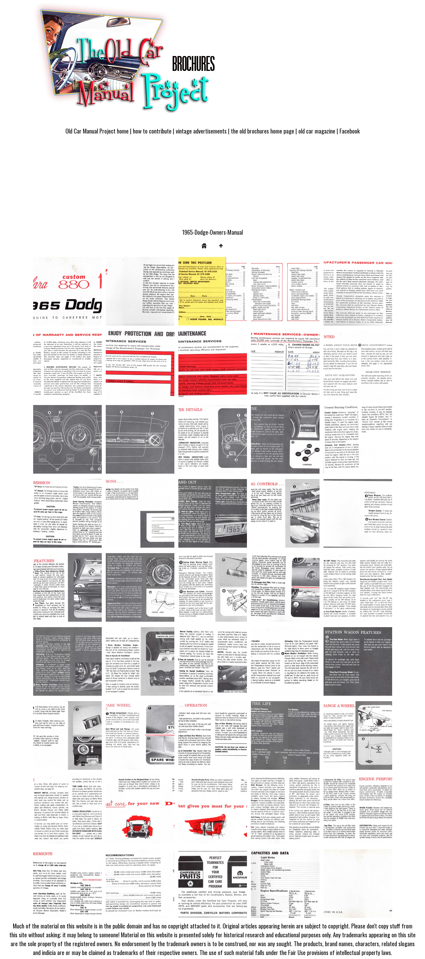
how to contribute (152, 130)
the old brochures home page (262, 130)
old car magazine (316, 130)
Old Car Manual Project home (97, 130)
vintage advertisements (201, 130)
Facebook (350, 130)
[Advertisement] (212, 185)
